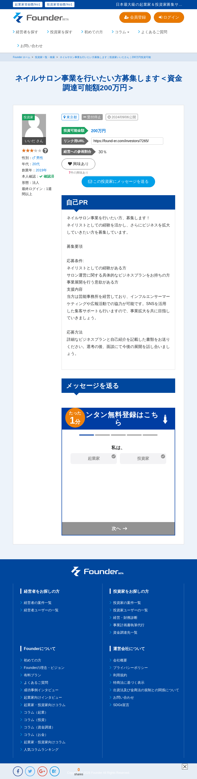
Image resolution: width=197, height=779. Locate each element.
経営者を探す (27, 31)
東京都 (70, 116)
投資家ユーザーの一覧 (130, 609)
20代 (36, 171)
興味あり (78, 163)
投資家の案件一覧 (127, 602)
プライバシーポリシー (130, 667)
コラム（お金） (36, 734)
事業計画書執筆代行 (128, 624)
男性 (37, 165)
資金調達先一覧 (125, 631)
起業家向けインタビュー (43, 696)
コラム (120, 31)
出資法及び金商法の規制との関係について (146, 689)
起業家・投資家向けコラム (45, 704)
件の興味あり (78, 171)
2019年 (41, 177)
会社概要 (120, 659)
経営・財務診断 (125, 617)
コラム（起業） (36, 711)
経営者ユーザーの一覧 (41, 609)
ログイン (169, 17)
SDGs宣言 (121, 704)
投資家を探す (61, 31)
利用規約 (120, 674)
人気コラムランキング (41, 748)
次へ (116, 527)
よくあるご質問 (154, 31)
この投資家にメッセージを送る (118, 180)
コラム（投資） (36, 719)
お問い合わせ (31, 45)
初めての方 (93, 31)
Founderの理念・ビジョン (44, 667)
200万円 (98, 130)
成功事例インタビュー (41, 689)
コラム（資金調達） (39, 726)
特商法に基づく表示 (128, 682)
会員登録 (135, 17)
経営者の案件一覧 (38, 602)
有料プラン (32, 674)
